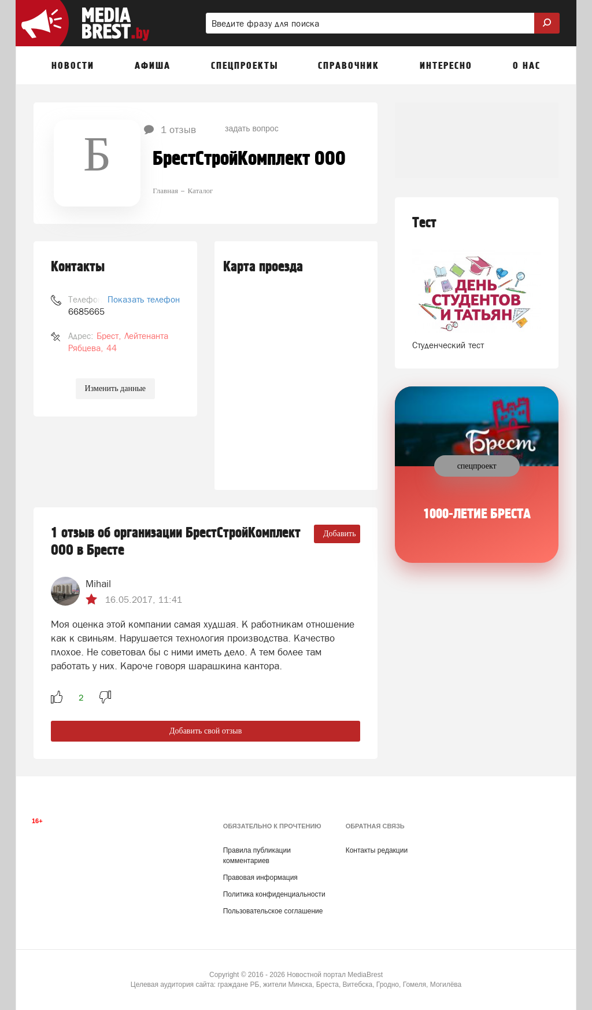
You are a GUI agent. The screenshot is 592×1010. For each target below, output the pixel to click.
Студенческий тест (448, 345)
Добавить (339, 533)
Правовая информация (260, 877)
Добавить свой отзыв (205, 731)
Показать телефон (144, 299)
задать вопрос (252, 128)
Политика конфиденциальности (274, 894)
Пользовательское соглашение (273, 911)
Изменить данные (115, 388)
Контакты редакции (377, 850)
